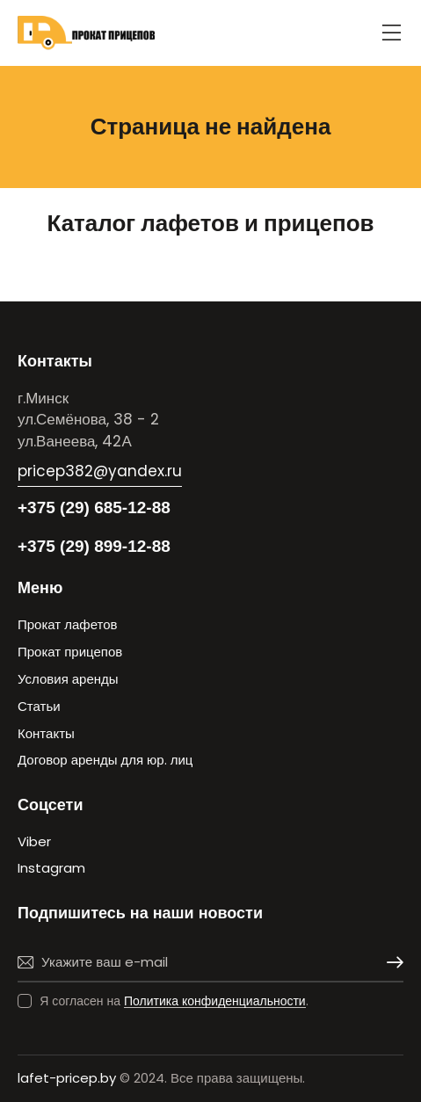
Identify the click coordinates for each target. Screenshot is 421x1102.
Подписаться (390, 962)
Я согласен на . (174, 1001)
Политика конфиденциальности (215, 1001)
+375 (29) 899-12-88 (94, 546)
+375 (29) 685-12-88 (94, 507)
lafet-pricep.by (67, 1078)
